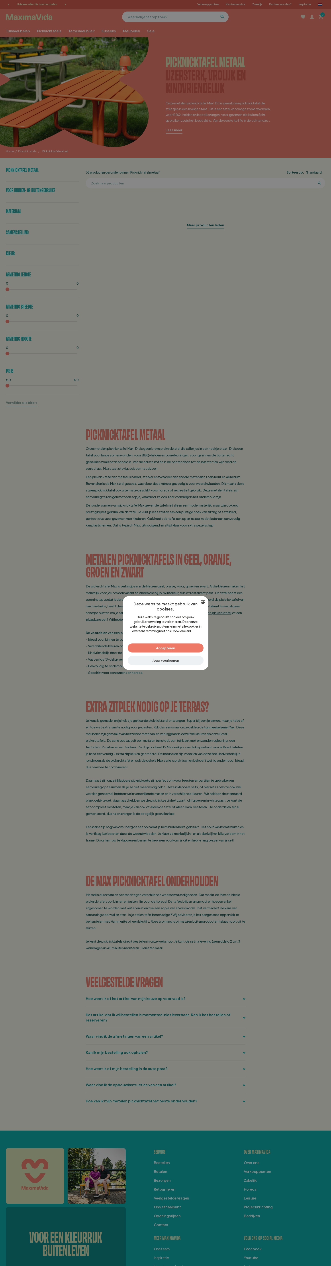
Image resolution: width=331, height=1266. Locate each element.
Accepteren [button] (165, 648)
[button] (166, 660)
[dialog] (165, 633)
